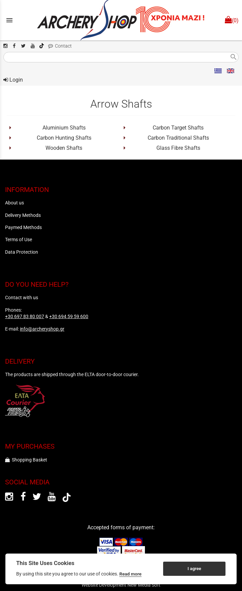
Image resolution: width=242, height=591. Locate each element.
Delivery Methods (23, 215)
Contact (60, 46)
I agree (194, 568)
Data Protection (21, 252)
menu (9, 20)
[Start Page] (121, 20)
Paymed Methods (23, 227)
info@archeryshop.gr (42, 329)
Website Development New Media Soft (121, 585)
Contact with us (21, 297)
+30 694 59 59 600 (68, 316)
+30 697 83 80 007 (24, 316)
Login (13, 80)
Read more (130, 573)
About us (14, 202)
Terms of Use (18, 239)
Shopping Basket (26, 459)
